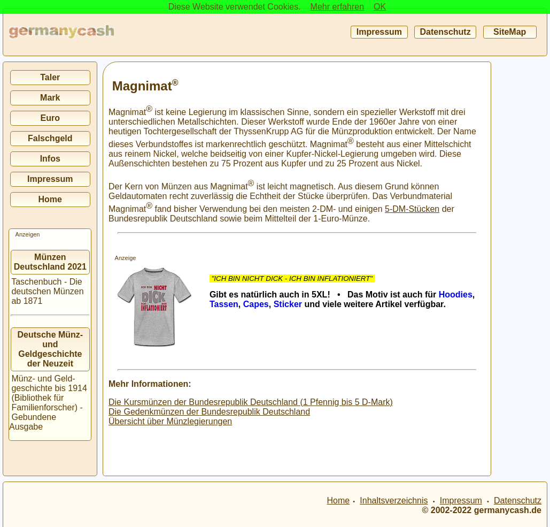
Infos (50, 158)
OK (380, 6)
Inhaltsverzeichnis (394, 500)
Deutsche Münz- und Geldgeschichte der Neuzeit (50, 349)
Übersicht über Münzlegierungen (170, 421)
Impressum (379, 31)
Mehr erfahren (338, 6)
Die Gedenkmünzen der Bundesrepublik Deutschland (209, 411)
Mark (50, 97)
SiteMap (509, 31)
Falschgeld (50, 138)
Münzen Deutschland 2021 (50, 262)
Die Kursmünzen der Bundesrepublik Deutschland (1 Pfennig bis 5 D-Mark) (251, 402)
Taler (50, 77)
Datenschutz (445, 31)
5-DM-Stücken (412, 208)
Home (50, 199)
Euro (50, 118)
